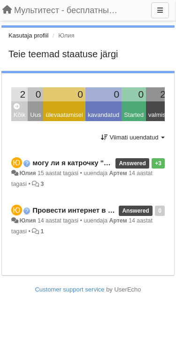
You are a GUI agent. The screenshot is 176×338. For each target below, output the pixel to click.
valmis (157, 114)
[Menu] (160, 10)
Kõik (19, 111)
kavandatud (103, 114)
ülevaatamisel (64, 114)
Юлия (27, 173)
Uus (35, 114)
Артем (118, 173)
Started (134, 114)
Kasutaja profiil (28, 35)
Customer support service (69, 289)
